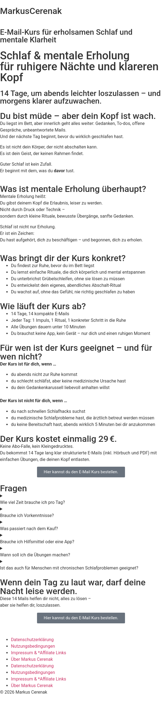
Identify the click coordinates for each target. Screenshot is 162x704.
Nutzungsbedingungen (33, 646)
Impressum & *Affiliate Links (38, 652)
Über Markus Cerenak (32, 659)
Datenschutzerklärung (32, 639)
